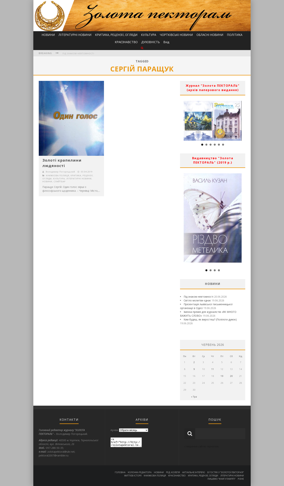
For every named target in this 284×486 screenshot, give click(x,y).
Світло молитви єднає (197, 300)
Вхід (166, 42)
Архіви (114, 430)
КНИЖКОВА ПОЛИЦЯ (57, 175)
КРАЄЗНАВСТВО (126, 42)
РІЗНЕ (241, 478)
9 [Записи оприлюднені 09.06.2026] (194, 369)
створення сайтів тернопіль (201, 446)
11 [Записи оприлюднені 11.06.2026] (212, 369)
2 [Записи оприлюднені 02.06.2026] (194, 362)
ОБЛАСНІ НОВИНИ (210, 35)
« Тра (194, 396)
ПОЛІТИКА (234, 35)
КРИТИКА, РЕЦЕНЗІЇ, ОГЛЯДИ (116, 35)
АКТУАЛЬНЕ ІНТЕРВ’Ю (193, 472)
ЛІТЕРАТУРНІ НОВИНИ (75, 35)
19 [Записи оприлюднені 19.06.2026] (222, 376)
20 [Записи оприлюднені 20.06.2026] (231, 376)
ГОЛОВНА (120, 472)
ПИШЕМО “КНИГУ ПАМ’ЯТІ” (221, 478)
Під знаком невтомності (78, 53)
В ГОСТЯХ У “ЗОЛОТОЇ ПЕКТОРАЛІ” (225, 472)
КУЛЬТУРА (148, 35)
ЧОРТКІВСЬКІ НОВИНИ (176, 35)
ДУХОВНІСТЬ (150, 42)
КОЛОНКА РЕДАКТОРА (140, 472)
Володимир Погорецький (60, 171)
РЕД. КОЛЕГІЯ (173, 472)
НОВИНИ (48, 35)
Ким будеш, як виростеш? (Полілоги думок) (210, 319)
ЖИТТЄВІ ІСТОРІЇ (132, 475)
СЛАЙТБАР (60, 181)
